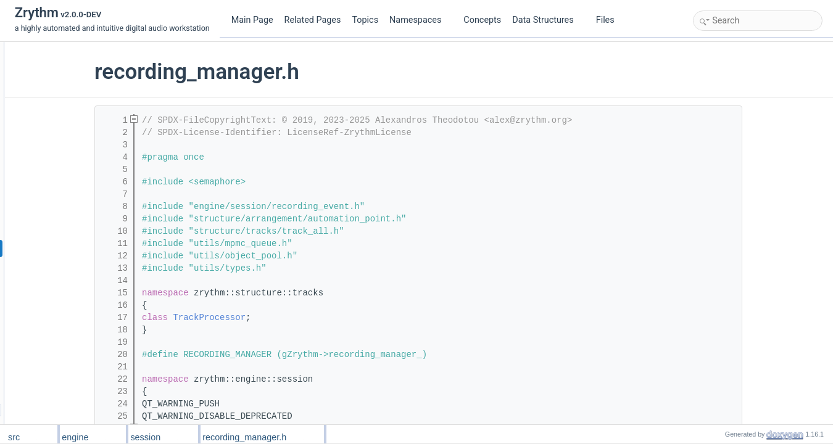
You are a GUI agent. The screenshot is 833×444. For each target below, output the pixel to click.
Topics (365, 20)
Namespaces (420, 20)
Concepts (482, 20)
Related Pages (312, 20)
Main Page (252, 20)
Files (610, 20)
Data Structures (547, 20)
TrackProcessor (284, 318)
